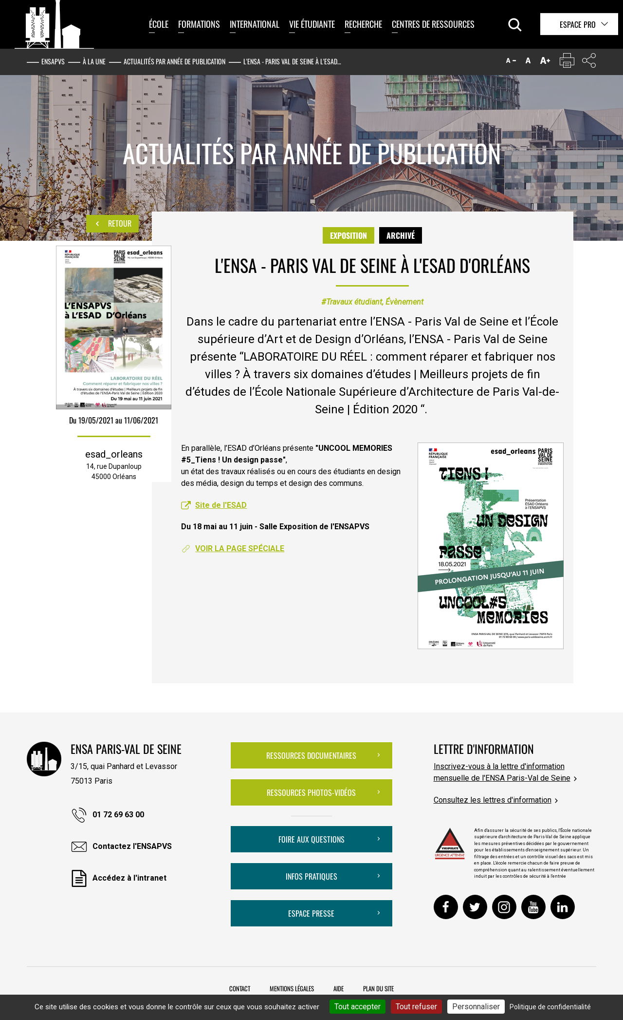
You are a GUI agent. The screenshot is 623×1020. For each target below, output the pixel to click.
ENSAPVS (53, 61)
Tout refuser (416, 1006)
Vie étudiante (312, 24)
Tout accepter (357, 1006)
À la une (94, 61)
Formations (199, 24)
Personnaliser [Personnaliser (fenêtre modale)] (476, 1006)
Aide (338, 988)
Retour (112, 223)
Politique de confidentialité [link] (550, 1007)
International (254, 24)
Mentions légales (292, 988)
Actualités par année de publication (174, 61)
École (158, 24)
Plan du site (378, 988)
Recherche (363, 24)
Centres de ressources (433, 24)
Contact (239, 988)
